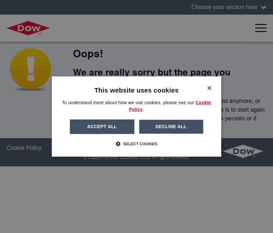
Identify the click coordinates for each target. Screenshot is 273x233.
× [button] (209, 88)
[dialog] (136, 116)
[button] (136, 143)
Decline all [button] (171, 126)
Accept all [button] (102, 126)
